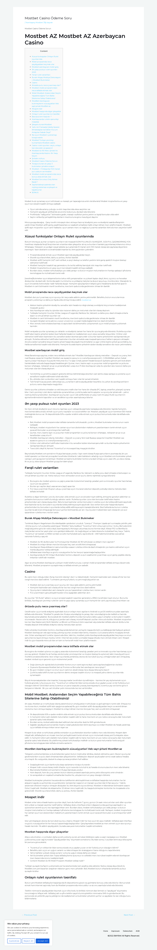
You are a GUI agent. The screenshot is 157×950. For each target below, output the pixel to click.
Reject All (28, 941)
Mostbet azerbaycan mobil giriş (45, 67)
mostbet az (86, 308)
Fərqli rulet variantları (41, 75)
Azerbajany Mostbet (34, 22)
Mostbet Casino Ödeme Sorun (45, 169)
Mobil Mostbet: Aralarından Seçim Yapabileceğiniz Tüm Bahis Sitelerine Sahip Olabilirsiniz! (46, 98)
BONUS (35, 200)
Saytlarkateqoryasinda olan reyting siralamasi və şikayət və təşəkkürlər (45, 195)
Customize (14, 941)
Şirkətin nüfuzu (39, 166)
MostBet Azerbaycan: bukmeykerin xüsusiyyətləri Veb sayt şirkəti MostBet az (46, 106)
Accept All (43, 941)
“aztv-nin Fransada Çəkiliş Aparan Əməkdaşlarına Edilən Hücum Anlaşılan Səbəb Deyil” (46, 137)
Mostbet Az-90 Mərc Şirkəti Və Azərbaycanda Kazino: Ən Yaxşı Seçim (45, 161)
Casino (34, 83)
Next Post (129, 923)
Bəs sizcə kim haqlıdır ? (42, 124)
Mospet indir (37, 111)
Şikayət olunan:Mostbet (42, 132)
